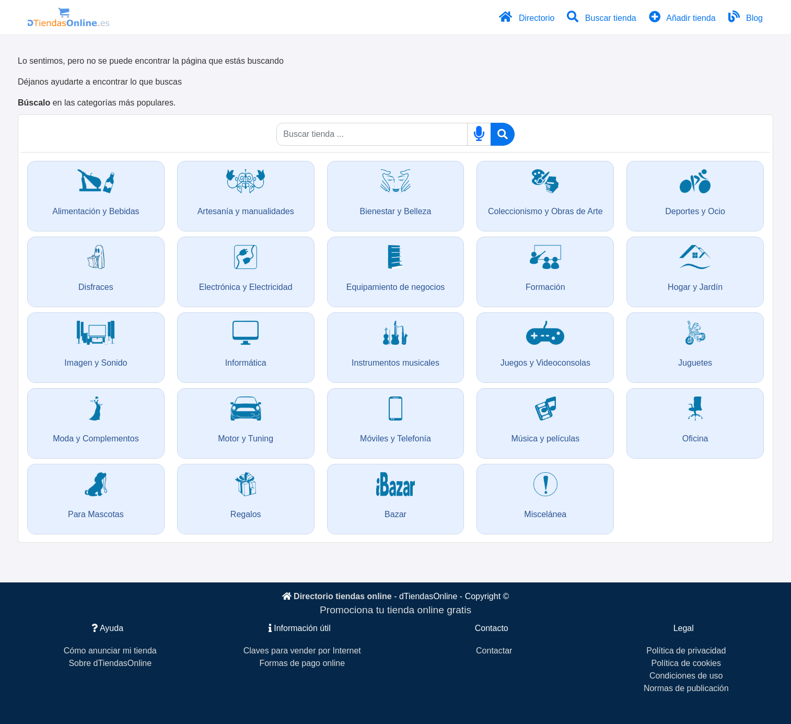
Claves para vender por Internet (302, 650)
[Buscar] (503, 134)
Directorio (525, 16)
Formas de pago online (302, 663)
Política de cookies (686, 663)
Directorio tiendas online (343, 596)
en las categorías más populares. (97, 102)
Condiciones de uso (686, 675)
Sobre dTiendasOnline (110, 663)
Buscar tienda (600, 16)
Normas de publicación (686, 688)
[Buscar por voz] (479, 134)
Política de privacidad (686, 650)
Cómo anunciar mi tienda (110, 650)
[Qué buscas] (371, 134)
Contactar (494, 650)
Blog (745, 16)
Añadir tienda (681, 16)
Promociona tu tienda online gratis (395, 609)
